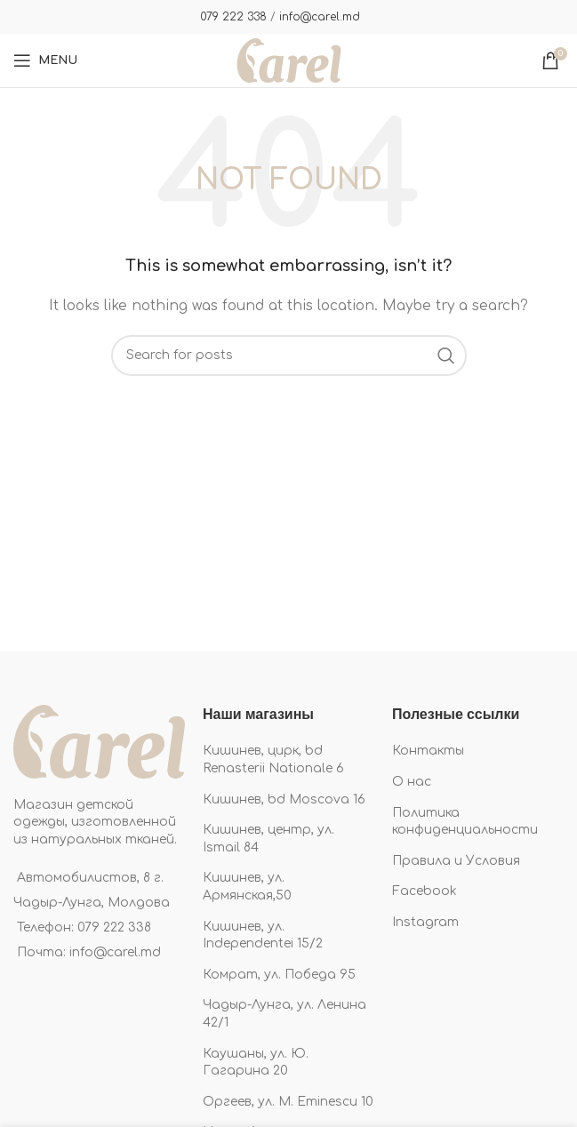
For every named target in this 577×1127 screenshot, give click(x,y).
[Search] (289, 355)
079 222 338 (233, 17)
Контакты (428, 750)
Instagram (425, 922)
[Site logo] (289, 60)
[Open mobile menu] (45, 60)
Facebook (424, 891)
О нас (411, 781)
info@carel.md (319, 17)
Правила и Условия (456, 860)
